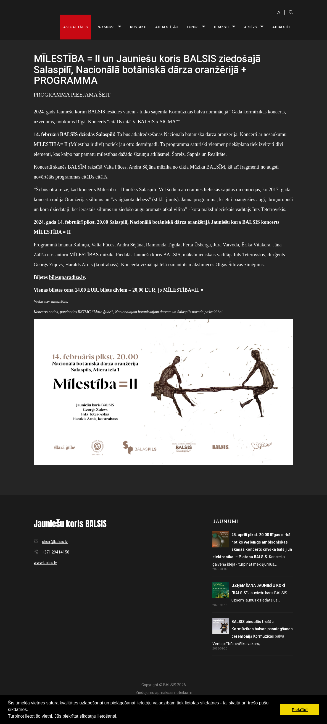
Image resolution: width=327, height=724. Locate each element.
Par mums (109, 27)
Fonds (196, 27)
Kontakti (138, 27)
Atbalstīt (281, 27)
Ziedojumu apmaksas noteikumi (164, 692)
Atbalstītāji (166, 27)
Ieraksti (224, 27)
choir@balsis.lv (55, 541)
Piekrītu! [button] (300, 709)
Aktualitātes (75, 27)
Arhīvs (253, 27)
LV (278, 12)
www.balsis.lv (45, 562)
